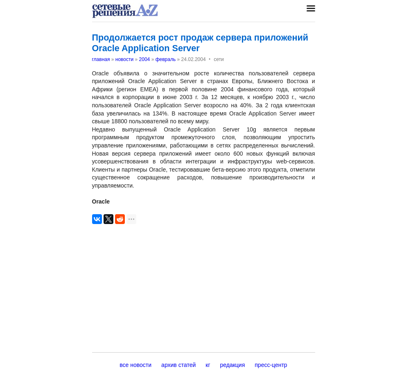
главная (101, 59)
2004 (144, 59)
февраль (166, 59)
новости (124, 59)
